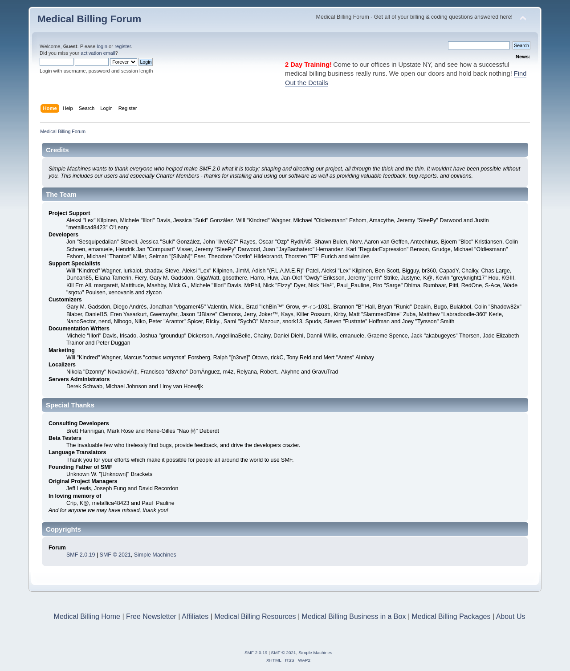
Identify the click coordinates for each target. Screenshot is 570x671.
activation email (98, 53)
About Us (510, 616)
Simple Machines (155, 555)
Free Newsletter (151, 616)
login (102, 46)
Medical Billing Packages (450, 616)
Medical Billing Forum (89, 18)
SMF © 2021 (115, 555)
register (122, 46)
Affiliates (195, 616)
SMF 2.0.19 (80, 555)
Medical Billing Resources (255, 616)
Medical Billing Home (87, 616)
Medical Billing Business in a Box (354, 616)
